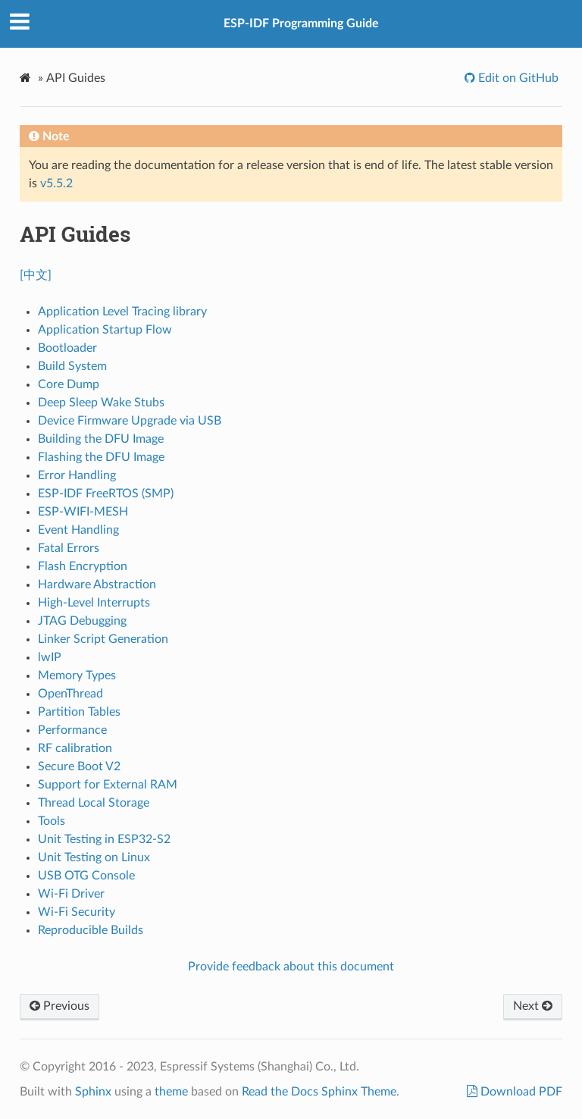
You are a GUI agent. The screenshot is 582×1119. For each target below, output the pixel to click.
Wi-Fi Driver (71, 894)
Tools (51, 821)
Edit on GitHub (517, 78)
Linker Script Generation (103, 639)
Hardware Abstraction (97, 584)
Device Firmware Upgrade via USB (129, 421)
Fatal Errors (68, 548)
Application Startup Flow (105, 330)
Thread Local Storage (93, 803)
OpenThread (70, 694)
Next (532, 1006)
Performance (72, 730)
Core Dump (68, 384)
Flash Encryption (82, 566)
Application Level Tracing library (122, 312)
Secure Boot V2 (79, 766)
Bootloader (67, 348)
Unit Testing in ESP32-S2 (104, 839)
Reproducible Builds (90, 930)
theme (171, 1092)
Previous (59, 1006)
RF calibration (75, 748)
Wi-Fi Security (76, 912)
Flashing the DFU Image (101, 457)
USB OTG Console (86, 876)
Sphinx (93, 1092)
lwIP (49, 657)
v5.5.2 (56, 183)
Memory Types (77, 675)
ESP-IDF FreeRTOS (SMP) (106, 493)
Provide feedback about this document (291, 967)
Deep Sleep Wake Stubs (101, 403)
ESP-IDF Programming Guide (301, 23)
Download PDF (519, 1092)
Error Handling (77, 475)
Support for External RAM (107, 785)
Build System (72, 366)
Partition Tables (79, 712)
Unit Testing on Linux (94, 857)
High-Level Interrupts (94, 603)
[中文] (36, 275)
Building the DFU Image (101, 439)
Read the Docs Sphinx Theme (319, 1092)
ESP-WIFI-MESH (83, 512)
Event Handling (78, 530)
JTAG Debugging (82, 621)
